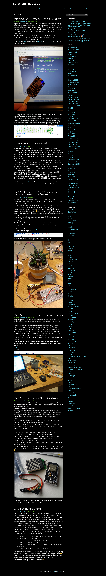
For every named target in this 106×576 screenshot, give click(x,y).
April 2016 (71, 175)
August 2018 (72, 125)
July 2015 (71, 190)
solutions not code (74, 367)
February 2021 (73, 73)
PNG (69, 335)
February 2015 (73, 201)
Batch (70, 227)
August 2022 (72, 52)
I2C (69, 287)
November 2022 (74, 50)
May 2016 (71, 173)
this (19, 41)
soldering (71, 365)
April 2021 (71, 69)
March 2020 (72, 93)
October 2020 (73, 80)
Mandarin (71, 315)
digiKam (71, 266)
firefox (70, 281)
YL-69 (70, 406)
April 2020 (72, 91)
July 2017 (71, 151)
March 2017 (72, 157)
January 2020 (73, 97)
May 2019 (71, 112)
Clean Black (59, 571)
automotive (72, 221)
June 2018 (71, 129)
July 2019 (71, 108)
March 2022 (72, 56)
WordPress (52, 571)
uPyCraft (40, 41)
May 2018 (71, 132)
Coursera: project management (79, 38)
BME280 (71, 236)
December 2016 (73, 160)
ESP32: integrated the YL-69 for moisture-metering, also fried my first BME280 (37, 193)
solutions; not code (26, 4)
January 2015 (72, 203)
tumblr (70, 382)
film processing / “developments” (23, 9)
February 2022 (73, 58)
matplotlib (72, 317)
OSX (69, 328)
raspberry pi (72, 350)
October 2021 (73, 61)
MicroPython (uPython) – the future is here (37, 18)
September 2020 (74, 82)
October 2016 (73, 162)
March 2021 (72, 71)
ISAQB (70, 292)
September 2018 (74, 123)
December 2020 (74, 78)
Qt (69, 345)
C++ (69, 244)
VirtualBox (72, 393)
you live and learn (74, 408)
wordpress (71, 402)
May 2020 (71, 89)
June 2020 (71, 86)
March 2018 (72, 136)
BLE (69, 231)
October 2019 (73, 104)
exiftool (71, 277)
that (25, 41)
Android (71, 214)
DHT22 (70, 264)
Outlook (71, 330)
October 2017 (73, 145)
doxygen (71, 268)
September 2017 (74, 147)
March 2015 (72, 198)
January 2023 (73, 48)
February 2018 (73, 138)
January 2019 (72, 121)
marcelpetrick (23, 21)
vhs (69, 391)
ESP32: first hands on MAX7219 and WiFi (36, 398)
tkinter (70, 378)
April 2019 (71, 114)
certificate (71, 249)
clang (70, 251)
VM (69, 397)
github (38, 229)
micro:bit (71, 320)
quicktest (26, 182)
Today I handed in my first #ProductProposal (77, 35)
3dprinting (72, 212)
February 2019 (73, 119)
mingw (70, 324)
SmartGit (71, 363)
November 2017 (73, 142)
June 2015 (71, 192)
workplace (71, 404)
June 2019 (71, 110)
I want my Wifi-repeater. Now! (30, 143)
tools (70, 380)
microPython (72, 322)
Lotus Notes (72, 305)
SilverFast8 (72, 361)
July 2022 (71, 54)
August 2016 (72, 166)
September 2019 (74, 106)
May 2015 (71, 194)
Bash (70, 225)
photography (72, 333)
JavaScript (71, 294)
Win (69, 399)
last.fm (70, 300)
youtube (71, 410)
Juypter (70, 296)
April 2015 (71, 196)
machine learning (74, 307)
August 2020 (72, 84)
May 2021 (71, 67)
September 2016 (74, 164)
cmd (69, 255)
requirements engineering (77, 356)
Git (69, 285)
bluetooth (71, 233)
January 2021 (72, 76)
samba (70, 358)
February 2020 (73, 95)
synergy (71, 373)
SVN (69, 371)
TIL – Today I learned (85, 9)
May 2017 (71, 155)
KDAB (70, 298)
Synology (71, 376)
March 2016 (72, 177)
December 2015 (73, 181)
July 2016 (71, 168)
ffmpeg (70, 279)
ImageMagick (73, 289)
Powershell (72, 337)
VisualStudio (72, 395)
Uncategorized (73, 384)
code (16, 347)
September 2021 (74, 63)
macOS (70, 309)
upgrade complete (74, 389)
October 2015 (73, 186)
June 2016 (71, 170)
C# (69, 242)
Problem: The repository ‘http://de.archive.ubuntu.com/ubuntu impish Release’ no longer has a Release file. (79, 24)
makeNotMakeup (74, 313)
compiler (71, 257)
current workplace (74, 259)
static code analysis (75, 369)
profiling (71, 339)
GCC (69, 283)
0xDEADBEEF (72, 210)
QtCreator (71, 348)
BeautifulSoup (73, 229)
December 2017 (73, 140)
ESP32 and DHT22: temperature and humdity (38, 315)
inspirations (47, 9)
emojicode (72, 270)
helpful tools (38, 9)
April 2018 (71, 134)
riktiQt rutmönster (72, 9)
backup (70, 223)
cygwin (70, 261)
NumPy (70, 326)
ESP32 (70, 272)
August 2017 (72, 149)
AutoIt (70, 218)
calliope (71, 246)
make (70, 311)
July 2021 (71, 65)
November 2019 (73, 101)
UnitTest (71, 386)
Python (70, 343)
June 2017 (71, 153)
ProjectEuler (72, 341)
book (70, 238)
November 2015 (73, 183)
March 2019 (72, 117)
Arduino (71, 216)
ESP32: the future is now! (27, 508)
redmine (71, 352)
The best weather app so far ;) (78, 41)
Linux (70, 302)
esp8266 (71, 274)
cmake (70, 253)
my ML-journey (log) (59, 9)
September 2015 (74, 188)
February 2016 (73, 179)
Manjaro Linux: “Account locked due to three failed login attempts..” (79, 30)
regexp (70, 354)
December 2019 (73, 99)
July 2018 (71, 127)
